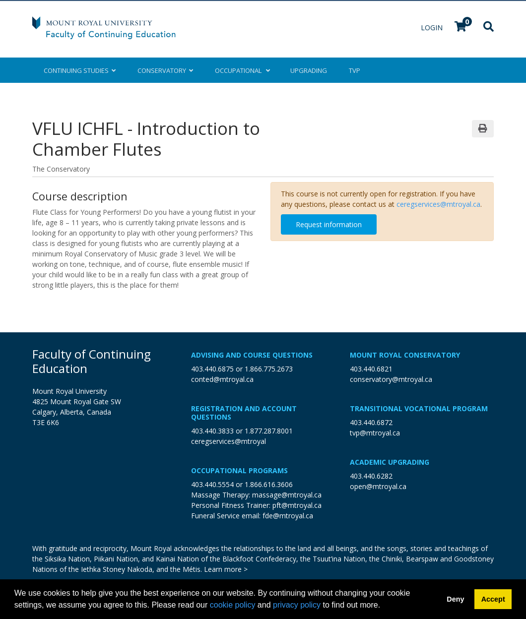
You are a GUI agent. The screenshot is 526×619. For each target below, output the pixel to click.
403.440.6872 (371, 422)
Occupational (241, 70)
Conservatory (165, 70)
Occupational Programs (239, 470)
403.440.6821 (371, 368)
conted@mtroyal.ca (222, 379)
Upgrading (308, 70)
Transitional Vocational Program (419, 408)
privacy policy (297, 605)
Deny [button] (455, 599)
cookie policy (233, 605)
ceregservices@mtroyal (228, 441)
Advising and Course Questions (252, 355)
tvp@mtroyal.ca (375, 432)
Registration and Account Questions (244, 413)
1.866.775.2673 (269, 368)
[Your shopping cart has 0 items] (461, 27)
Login (433, 27)
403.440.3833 (212, 430)
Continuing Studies (80, 70)
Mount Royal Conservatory (405, 355)
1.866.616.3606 (269, 484)
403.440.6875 (212, 368)
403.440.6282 (371, 476)
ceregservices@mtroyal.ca (438, 204)
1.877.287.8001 (269, 430)
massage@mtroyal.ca (287, 494)
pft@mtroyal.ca (297, 505)
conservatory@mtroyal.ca (391, 379)
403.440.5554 (212, 484)
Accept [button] (493, 599)
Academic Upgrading (389, 462)
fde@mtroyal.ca (288, 515)
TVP (354, 70)
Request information (329, 224)
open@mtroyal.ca (378, 486)
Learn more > (226, 569)
